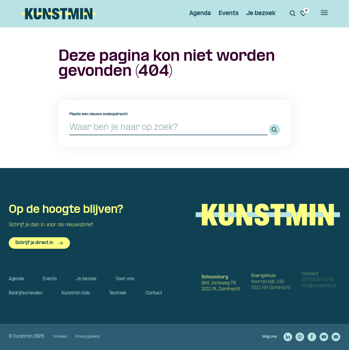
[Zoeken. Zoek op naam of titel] (293, 13)
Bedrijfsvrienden (25, 293)
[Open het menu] (324, 13)
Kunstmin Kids (75, 293)
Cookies (60, 337)
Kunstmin (59, 13)
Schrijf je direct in (39, 243)
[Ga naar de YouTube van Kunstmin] (323, 336)
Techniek (118, 293)
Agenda (200, 13)
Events (229, 13)
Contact (154, 293)
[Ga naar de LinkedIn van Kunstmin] (287, 336)
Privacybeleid (87, 337)
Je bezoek (260, 13)
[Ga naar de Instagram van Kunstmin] (299, 336)
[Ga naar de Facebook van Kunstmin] (311, 336)
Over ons (125, 279)
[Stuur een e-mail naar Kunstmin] (336, 336)
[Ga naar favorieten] (303, 13)
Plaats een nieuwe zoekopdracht (98, 114)
